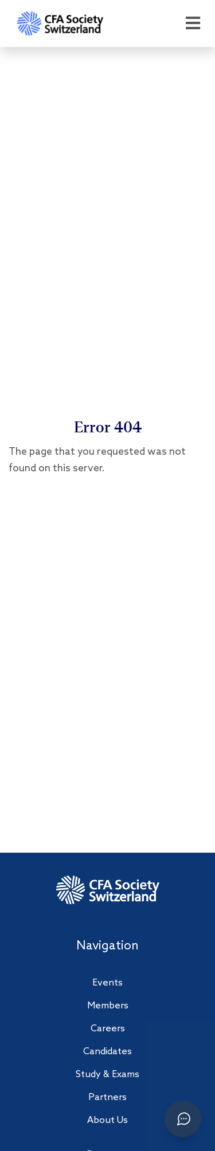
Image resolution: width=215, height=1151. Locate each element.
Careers (108, 1028)
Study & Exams (107, 1074)
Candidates (107, 1051)
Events (107, 982)
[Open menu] (192, 24)
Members (107, 1005)
